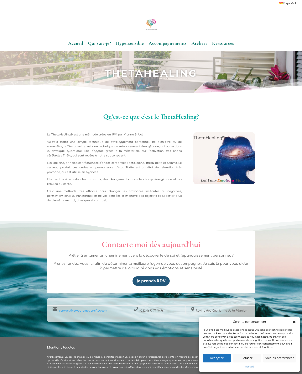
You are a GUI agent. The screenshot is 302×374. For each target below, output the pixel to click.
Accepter (217, 358)
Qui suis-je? (99, 44)
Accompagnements (168, 44)
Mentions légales (61, 347)
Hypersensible (130, 44)
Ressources (223, 44)
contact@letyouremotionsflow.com (83, 310)
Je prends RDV (151, 281)
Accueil (249, 366)
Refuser (247, 358)
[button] (294, 322)
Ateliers (199, 44)
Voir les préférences (279, 358)
